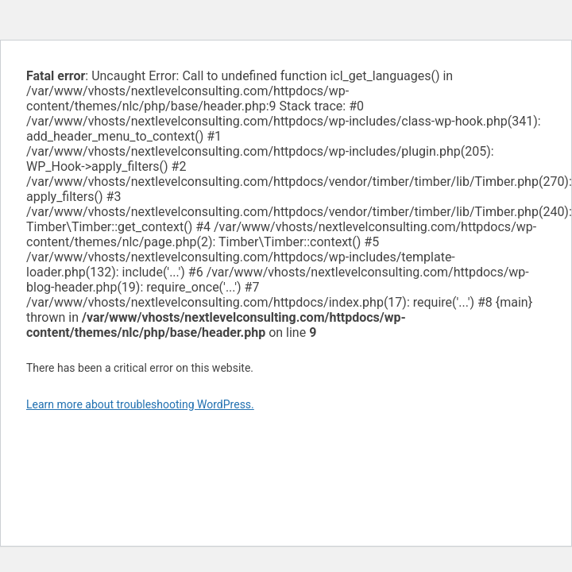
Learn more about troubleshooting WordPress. (140, 404)
